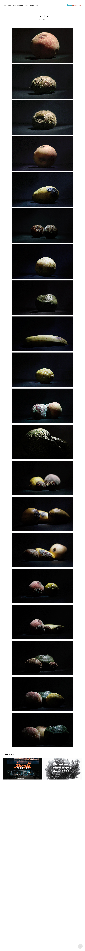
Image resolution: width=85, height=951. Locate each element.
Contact (32, 6)
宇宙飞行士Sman (18, 6)
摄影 (26, 6)
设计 (9, 6)
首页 (4, 6)
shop (37, 6)
